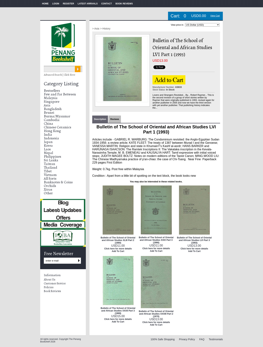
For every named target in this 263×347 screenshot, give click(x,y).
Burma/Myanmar (57, 116)
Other (48, 193)
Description (100, 119)
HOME (45, 3)
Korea (48, 145)
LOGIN (55, 3)
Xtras (48, 189)
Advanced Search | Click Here (59, 75)
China (48, 123)
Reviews (114, 119)
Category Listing (61, 83)
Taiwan (49, 163)
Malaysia (51, 97)
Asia (47, 105)
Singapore (51, 101)
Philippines (52, 156)
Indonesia (51, 138)
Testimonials (216, 339)
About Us (49, 280)
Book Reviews (52, 291)
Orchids (50, 185)
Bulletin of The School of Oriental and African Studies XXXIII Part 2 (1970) (156, 314)
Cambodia (52, 119)
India (48, 134)
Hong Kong (52, 130)
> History (105, 28)
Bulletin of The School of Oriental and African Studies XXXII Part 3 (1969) (118, 311)
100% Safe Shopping (163, 339)
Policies (49, 287)
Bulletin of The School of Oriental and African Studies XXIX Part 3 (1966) (156, 240)
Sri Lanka (51, 160)
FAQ (201, 339)
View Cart (215, 15)
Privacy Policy (187, 339)
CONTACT (106, 3)
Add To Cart (118, 251)
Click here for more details (118, 248)
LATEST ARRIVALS (88, 3)
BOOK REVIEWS (124, 3)
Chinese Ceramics (57, 127)
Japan (48, 141)
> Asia (95, 28)
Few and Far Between (60, 94)
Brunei (49, 112)
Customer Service (55, 283)
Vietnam (50, 174)
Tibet (48, 171)
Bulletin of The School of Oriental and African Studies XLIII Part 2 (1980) (118, 240)
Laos (47, 149)
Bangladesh (53, 108)
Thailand (50, 167)
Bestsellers (52, 90)
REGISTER (68, 3)
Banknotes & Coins (58, 182)
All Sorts (50, 178)
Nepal (48, 152)
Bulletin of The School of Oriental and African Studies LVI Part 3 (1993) (194, 240)
